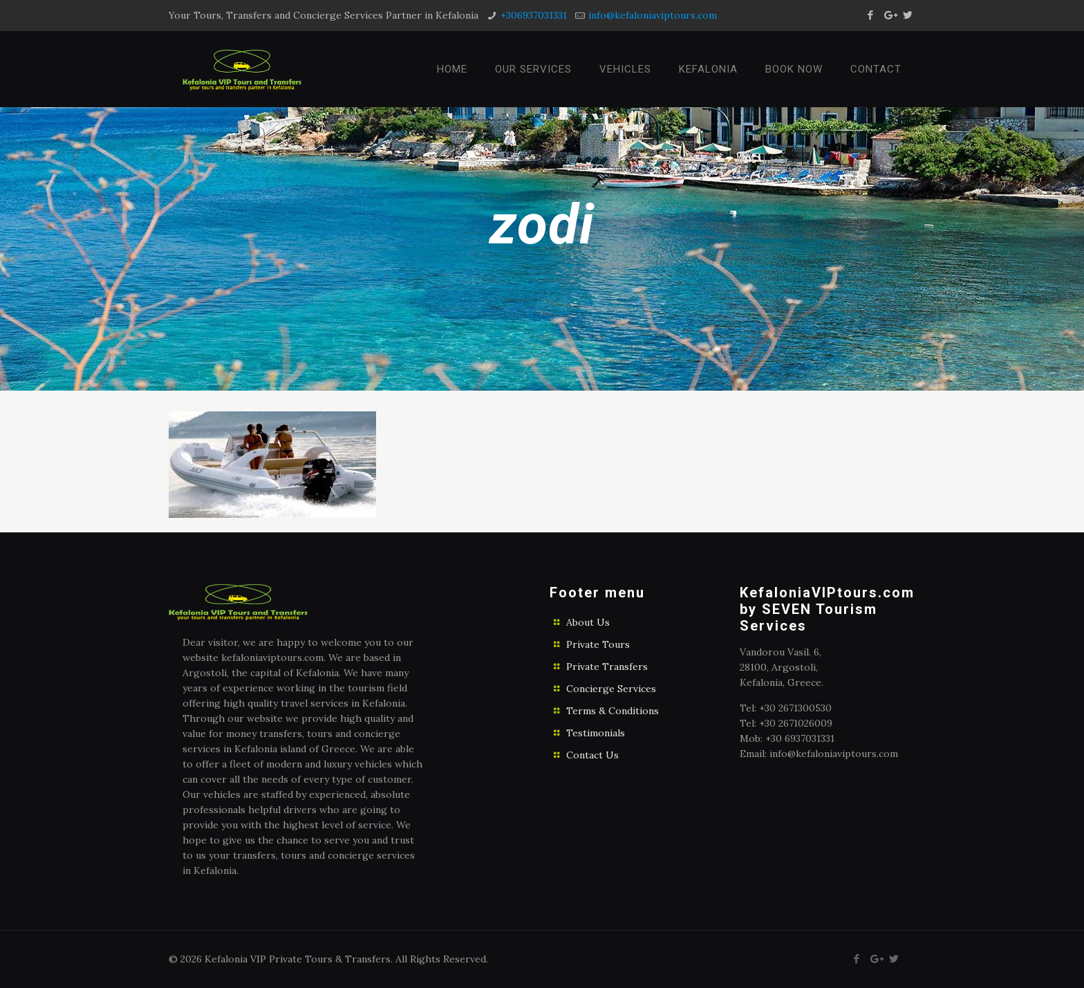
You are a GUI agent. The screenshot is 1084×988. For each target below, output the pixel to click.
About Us (588, 622)
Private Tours (598, 644)
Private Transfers (607, 666)
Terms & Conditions (612, 711)
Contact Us (592, 755)
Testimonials (595, 733)
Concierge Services (611, 688)
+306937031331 (534, 15)
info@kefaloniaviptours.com (652, 15)
